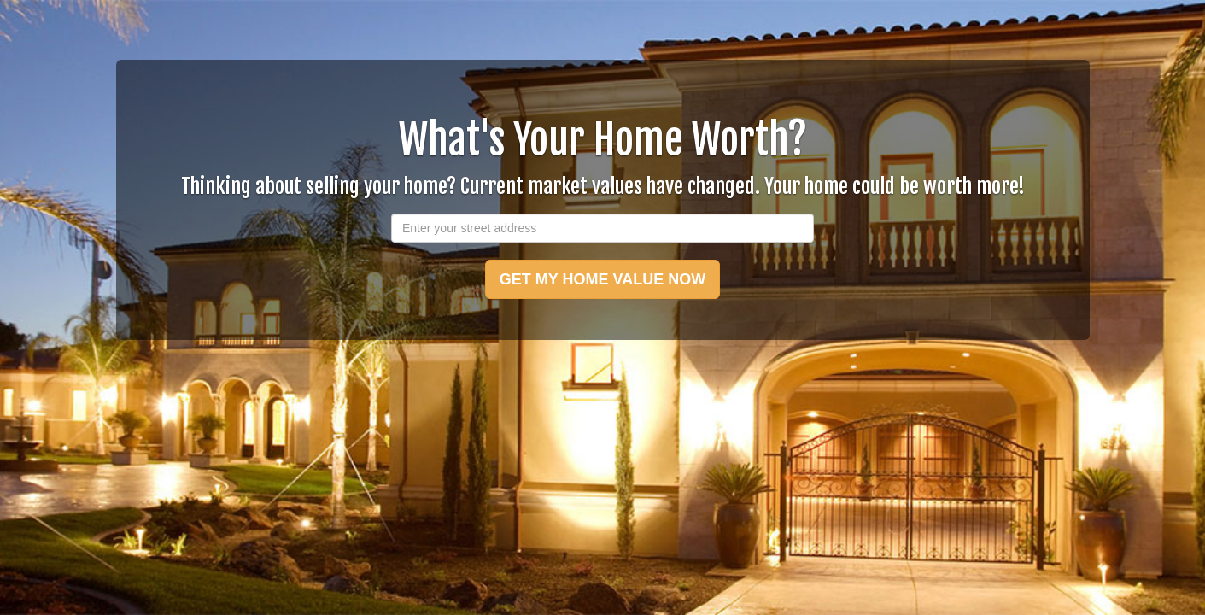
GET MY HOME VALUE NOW (602, 279)
